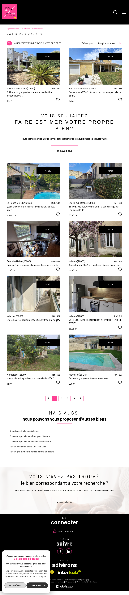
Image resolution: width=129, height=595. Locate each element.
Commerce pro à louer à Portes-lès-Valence (30, 441)
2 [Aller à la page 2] (61, 398)
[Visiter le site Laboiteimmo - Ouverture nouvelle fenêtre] (64, 587)
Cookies (93, 582)
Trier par (87, 43)
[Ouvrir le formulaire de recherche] (115, 12)
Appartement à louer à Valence (24, 431)
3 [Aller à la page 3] (67, 398)
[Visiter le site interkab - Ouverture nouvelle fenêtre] (69, 572)
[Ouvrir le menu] (124, 12)
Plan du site (36, 582)
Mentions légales (49, 582)
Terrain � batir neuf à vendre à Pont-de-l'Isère (32, 451)
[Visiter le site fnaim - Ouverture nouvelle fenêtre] (52, 572)
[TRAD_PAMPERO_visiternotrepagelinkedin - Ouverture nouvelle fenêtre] (69, 551)
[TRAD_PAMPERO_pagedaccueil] (9, 18)
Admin (61, 582)
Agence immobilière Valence (18, 29)
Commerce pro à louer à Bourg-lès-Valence (30, 436)
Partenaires (70, 582)
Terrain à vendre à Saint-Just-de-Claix (28, 446)
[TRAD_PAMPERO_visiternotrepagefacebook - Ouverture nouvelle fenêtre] (60, 551)
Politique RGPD (82, 582)
